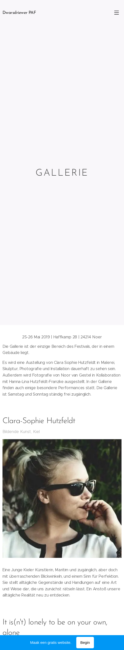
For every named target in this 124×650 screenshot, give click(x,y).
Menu (116, 12)
